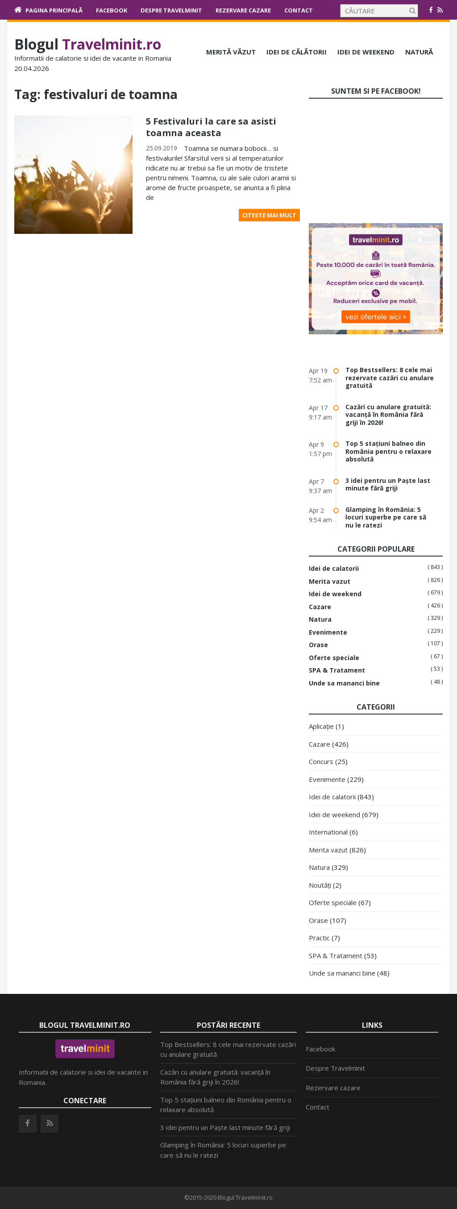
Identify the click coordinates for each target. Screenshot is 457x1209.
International (328, 831)
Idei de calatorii (334, 569)
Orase (318, 645)
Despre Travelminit (171, 10)
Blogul (87, 44)
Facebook (111, 10)
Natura (320, 619)
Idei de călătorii (296, 51)
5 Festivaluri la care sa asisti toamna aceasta (211, 127)
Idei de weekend (366, 51)
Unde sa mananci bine (344, 683)
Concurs (321, 761)
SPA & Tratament (337, 670)
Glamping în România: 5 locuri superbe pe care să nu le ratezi (385, 517)
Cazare (320, 607)
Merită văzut (231, 51)
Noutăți (320, 885)
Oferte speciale (334, 658)
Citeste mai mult (269, 215)
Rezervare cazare (243, 10)
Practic (319, 937)
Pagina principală (54, 10)
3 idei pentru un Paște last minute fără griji (387, 484)
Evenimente (328, 632)
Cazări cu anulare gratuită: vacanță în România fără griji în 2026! (388, 415)
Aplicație (321, 726)
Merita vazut (329, 581)
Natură (419, 51)
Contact (298, 10)
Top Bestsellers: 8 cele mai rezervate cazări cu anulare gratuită (389, 378)
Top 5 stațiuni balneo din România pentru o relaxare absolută (388, 451)
